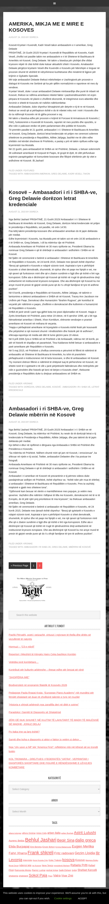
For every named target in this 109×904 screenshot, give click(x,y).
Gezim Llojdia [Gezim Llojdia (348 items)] (85, 853)
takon (86, 174)
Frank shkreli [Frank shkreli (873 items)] (40, 852)
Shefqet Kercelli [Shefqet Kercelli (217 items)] (87, 869)
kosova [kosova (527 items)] (68, 859)
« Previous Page (19, 565)
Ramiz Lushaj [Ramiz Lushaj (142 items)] (38, 870)
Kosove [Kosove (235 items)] (80, 860)
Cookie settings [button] (63, 898)
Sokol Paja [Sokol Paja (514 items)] (38, 875)
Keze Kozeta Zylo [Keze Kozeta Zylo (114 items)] (40, 860)
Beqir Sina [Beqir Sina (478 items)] (65, 840)
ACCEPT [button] (82, 898)
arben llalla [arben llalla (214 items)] (54, 832)
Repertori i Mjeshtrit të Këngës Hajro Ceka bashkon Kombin (42, 654)
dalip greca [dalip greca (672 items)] (85, 840)
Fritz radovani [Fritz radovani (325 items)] (64, 853)
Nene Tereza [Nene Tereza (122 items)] (47, 865)
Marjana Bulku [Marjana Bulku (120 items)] (91, 860)
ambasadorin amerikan (37, 174)
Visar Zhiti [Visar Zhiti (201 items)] (67, 875)
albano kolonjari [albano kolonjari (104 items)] (15, 833)
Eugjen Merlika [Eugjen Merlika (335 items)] (83, 846)
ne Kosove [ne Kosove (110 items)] (36, 866)
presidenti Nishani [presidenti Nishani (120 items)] (62, 865)
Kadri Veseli (75, 174)
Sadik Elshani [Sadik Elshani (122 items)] (65, 870)
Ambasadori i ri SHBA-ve (37, 547)
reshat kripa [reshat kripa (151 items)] (52, 870)
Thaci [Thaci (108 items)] (50, 876)
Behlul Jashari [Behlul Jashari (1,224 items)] (40, 840)
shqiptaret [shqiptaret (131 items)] (23, 876)
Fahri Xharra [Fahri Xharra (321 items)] (18, 853)
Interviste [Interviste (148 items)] (27, 860)
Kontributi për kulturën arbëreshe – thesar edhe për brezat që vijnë (46, 669)
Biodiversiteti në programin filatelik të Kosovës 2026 (38, 685)
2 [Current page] (39, 565)
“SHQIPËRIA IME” (19, 677)
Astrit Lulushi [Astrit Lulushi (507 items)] (85, 832)
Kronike (28, 383)
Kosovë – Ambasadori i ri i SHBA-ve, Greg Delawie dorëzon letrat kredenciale (53, 198)
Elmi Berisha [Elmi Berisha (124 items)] (36, 847)
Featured (28, 170)
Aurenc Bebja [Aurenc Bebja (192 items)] (16, 840)
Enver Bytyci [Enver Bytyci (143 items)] (48, 847)
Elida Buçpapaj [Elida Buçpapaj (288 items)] (19, 846)
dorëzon (29, 387)
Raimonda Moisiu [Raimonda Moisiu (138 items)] (22, 870)
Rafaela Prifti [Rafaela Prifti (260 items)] (79, 865)
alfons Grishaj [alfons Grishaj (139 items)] (28, 833)
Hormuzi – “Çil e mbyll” (21, 646)
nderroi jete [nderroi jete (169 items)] (25, 865)
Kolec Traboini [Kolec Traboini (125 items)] (55, 860)
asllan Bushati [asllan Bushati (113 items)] (67, 833)
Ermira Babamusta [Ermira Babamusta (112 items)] (63, 847)
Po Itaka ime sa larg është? (24, 731)
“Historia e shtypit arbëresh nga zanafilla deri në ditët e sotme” (44, 704)
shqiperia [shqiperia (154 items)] (13, 876)
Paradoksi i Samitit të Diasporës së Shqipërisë (35, 712)
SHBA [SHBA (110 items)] (74, 870)
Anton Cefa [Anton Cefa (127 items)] (41, 833)
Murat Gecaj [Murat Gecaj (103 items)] (14, 866)
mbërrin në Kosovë (80, 547)
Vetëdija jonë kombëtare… (24, 662)
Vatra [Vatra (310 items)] (57, 875)
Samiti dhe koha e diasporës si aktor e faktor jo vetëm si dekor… (45, 739)
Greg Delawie (59, 174)
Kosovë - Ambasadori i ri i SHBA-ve (71, 387)
